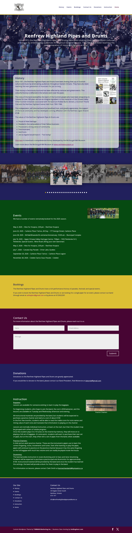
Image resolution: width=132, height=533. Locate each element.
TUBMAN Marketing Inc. (42, 529)
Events (69, 7)
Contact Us (87, 7)
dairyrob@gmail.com (93, 381)
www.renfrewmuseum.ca (63, 144)
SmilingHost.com (77, 529)
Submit (113, 353)
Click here (19, 140)
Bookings (77, 7)
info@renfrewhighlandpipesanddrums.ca (63, 499)
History (61, 7)
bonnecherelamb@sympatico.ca (70, 468)
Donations (97, 7)
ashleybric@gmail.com (35, 295)
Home (117, 7)
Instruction (108, 7)
